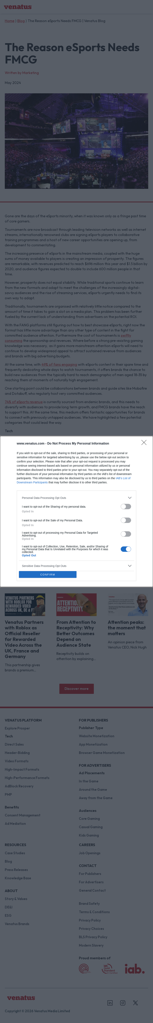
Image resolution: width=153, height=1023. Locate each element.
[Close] (145, 444)
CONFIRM (47, 574)
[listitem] (76, 498)
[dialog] (76, 511)
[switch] (126, 506)
